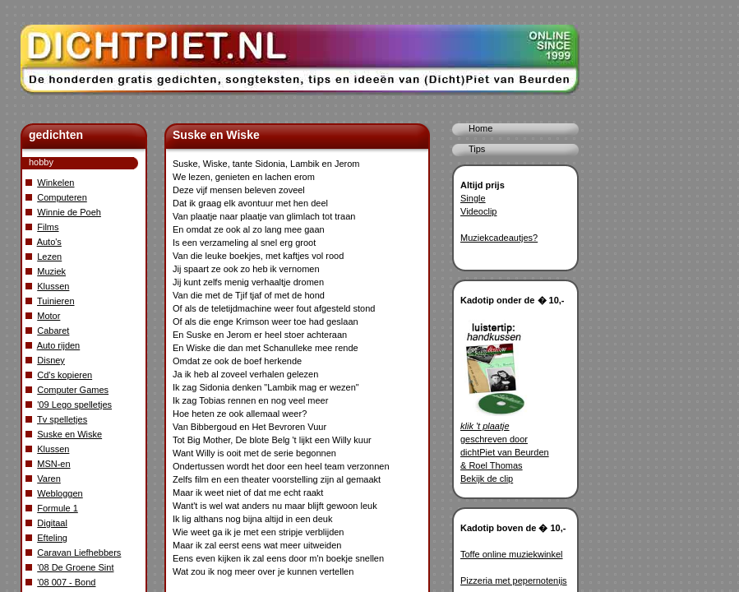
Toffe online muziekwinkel (511, 554)
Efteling (52, 538)
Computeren (62, 197)
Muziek (51, 271)
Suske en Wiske (69, 434)
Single (473, 198)
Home (480, 128)
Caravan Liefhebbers (79, 552)
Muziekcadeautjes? (499, 238)
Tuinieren (55, 301)
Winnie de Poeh (69, 212)
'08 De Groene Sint (75, 567)
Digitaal (52, 523)
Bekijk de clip (486, 478)
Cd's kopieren (64, 375)
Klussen (53, 286)
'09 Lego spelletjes (74, 404)
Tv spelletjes (62, 419)
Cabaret (53, 330)
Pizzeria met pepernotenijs (513, 580)
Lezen (49, 256)
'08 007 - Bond (66, 582)
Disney (51, 360)
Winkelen (55, 182)
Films (47, 227)
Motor (48, 316)
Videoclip (478, 211)
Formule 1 (57, 508)
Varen (49, 478)
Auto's (49, 242)
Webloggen (59, 493)
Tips (477, 149)
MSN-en (53, 464)
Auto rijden (59, 345)
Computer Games (73, 390)
